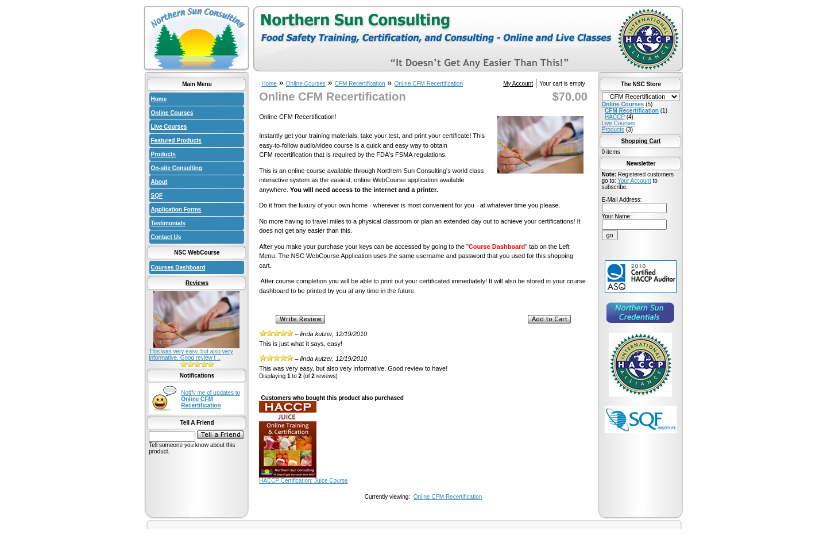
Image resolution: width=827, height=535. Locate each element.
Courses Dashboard (178, 267)
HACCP (615, 117)
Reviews (197, 283)
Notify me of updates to (210, 399)
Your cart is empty (562, 83)
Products (163, 154)
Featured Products (176, 140)
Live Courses (169, 127)
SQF (157, 196)
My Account (518, 83)
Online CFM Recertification (429, 83)
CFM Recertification (360, 83)
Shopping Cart (641, 141)
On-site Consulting (176, 168)
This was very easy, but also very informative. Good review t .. (191, 354)
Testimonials (168, 223)
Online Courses (172, 113)
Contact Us (166, 237)
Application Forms (176, 209)
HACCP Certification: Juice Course (303, 481)
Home (159, 99)
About (159, 182)
